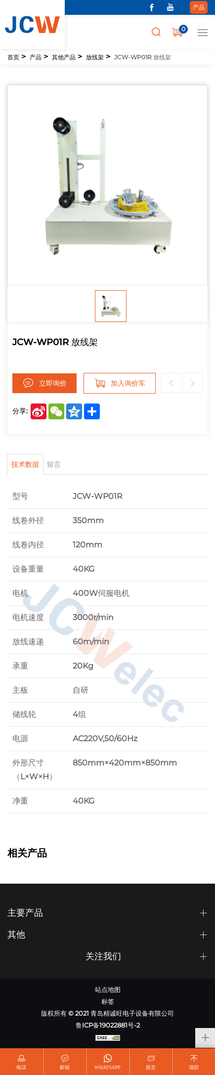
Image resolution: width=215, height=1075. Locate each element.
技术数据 (25, 464)
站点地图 (108, 989)
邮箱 (65, 1067)
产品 (199, 7)
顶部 (194, 1067)
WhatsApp (107, 1067)
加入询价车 (128, 383)
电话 (21, 1067)
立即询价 (53, 383)
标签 (107, 1001)
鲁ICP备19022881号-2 (108, 1025)
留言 (54, 464)
